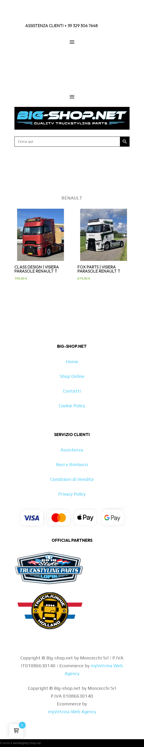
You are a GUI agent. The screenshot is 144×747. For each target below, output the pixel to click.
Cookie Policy (72, 405)
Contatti (72, 390)
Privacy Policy (72, 493)
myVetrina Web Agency (72, 711)
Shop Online (72, 376)
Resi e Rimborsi (72, 464)
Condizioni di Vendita (72, 479)
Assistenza (72, 449)
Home (72, 361)
